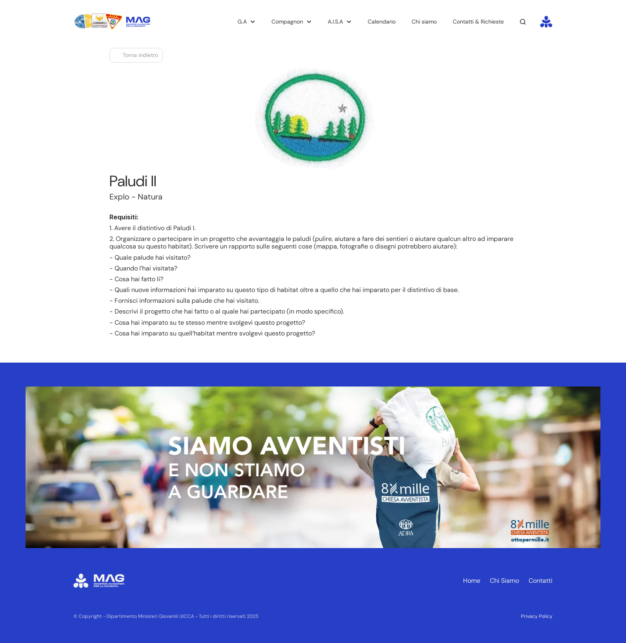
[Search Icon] (523, 22)
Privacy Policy (537, 616)
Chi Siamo (504, 580)
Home (471, 580)
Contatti (541, 580)
